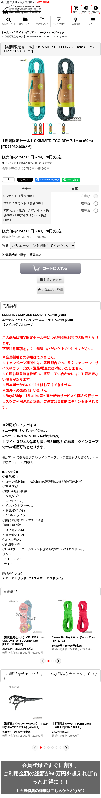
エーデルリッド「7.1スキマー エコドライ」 (34, 578)
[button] (95, 9)
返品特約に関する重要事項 (21, 255)
